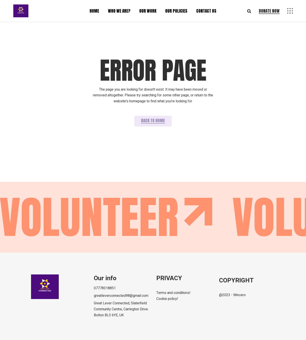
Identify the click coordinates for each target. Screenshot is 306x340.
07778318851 (105, 288)
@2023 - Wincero (232, 295)
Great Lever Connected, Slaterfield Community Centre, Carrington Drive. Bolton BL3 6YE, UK (121, 309)
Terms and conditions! (173, 292)
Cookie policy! (167, 298)
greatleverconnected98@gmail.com (121, 295)
